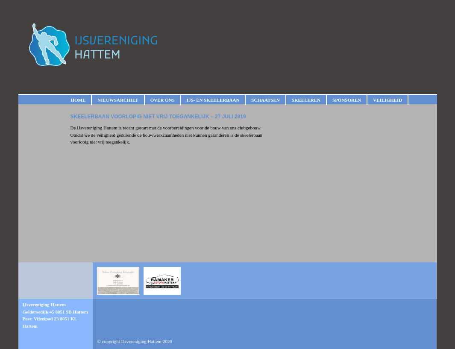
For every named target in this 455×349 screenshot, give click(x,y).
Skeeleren (306, 100)
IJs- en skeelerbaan (213, 100)
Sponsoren (346, 100)
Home (78, 100)
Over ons (162, 100)
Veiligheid (387, 100)
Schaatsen (265, 100)
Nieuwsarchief (117, 100)
